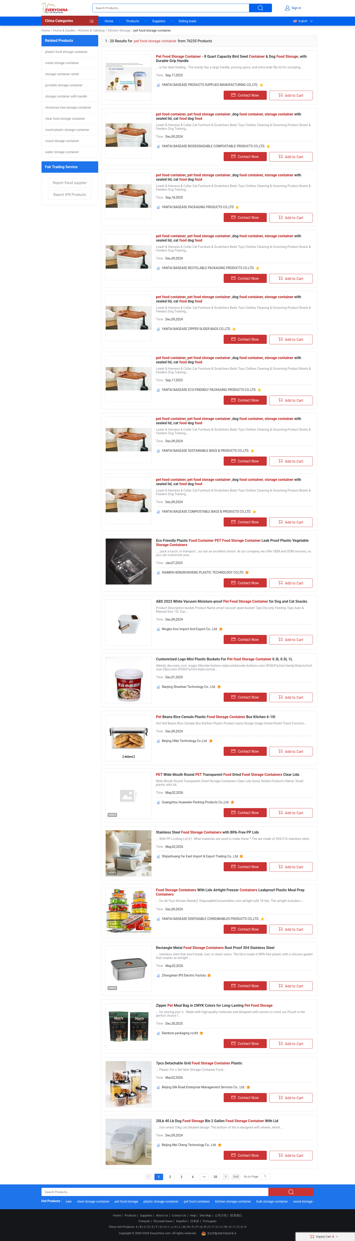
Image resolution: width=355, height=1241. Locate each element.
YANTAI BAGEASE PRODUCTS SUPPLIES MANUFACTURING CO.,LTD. (210, 85)
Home (109, 21)
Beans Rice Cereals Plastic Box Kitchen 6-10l (215, 717)
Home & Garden (64, 30)
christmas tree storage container (68, 107)
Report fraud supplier (70, 183)
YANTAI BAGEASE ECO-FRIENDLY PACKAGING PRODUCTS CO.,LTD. (209, 390)
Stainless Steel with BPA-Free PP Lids (207, 832)
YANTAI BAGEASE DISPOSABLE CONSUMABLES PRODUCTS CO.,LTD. (210, 919)
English (300, 21)
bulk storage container (277, 1201)
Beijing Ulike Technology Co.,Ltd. (185, 741)
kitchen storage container (238, 1201)
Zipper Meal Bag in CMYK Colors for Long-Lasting (214, 1005)
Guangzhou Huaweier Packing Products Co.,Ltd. (195, 802)
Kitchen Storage (119, 30)
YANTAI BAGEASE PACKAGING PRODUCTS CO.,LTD (198, 207)
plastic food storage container (66, 52)
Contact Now (245, 95)
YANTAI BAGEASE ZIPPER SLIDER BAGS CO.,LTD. (196, 329)
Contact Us (179, 1215)
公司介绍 (221, 1215)
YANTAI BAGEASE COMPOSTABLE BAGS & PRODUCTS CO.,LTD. (206, 511)
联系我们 (236, 1215)
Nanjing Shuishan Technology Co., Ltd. (189, 687)
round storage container (62, 141)
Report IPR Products (70, 194)
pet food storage (131, 1201)
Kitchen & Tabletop (91, 30)
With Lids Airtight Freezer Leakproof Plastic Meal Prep (230, 892)
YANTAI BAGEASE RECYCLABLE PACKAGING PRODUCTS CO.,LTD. (208, 268)
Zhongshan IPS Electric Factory (184, 975)
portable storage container (64, 85)
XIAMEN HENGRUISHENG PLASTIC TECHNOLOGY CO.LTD (203, 572)
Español (181, 1221)
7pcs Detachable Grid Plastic (199, 1063)
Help (193, 1215)
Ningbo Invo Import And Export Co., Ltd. (190, 629)
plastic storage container (165, 1201)
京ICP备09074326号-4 (218, 1233)
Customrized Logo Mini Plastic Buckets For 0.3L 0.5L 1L (224, 659)
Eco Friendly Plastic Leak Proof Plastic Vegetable (232, 542)
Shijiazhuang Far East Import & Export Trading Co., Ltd (200, 856)
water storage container (62, 152)
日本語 (194, 1221)
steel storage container (98, 1201)
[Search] (265, 1176)
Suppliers (158, 21)
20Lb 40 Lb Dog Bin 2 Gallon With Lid (217, 1121)
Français (144, 1221)
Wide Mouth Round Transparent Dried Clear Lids (228, 774)
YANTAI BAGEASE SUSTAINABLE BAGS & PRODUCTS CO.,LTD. (205, 450)
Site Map (205, 1215)
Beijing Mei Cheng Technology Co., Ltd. (189, 1145)
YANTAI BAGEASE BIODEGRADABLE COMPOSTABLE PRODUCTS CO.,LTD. (213, 146)
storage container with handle (66, 96)
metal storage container (62, 63)
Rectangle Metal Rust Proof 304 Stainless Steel (215, 948)
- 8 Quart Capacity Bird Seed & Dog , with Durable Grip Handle (231, 58)
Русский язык (162, 1221)
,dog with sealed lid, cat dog (228, 116)
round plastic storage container (67, 130)
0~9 (243, 1227)
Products (132, 21)
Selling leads (187, 21)
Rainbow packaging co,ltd (180, 1033)
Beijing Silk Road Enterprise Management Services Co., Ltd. (203, 1087)
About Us (162, 1215)
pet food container (202, 1201)
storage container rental (62, 74)
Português (209, 1221)
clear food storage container (65, 118)
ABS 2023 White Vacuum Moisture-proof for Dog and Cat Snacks (231, 601)
